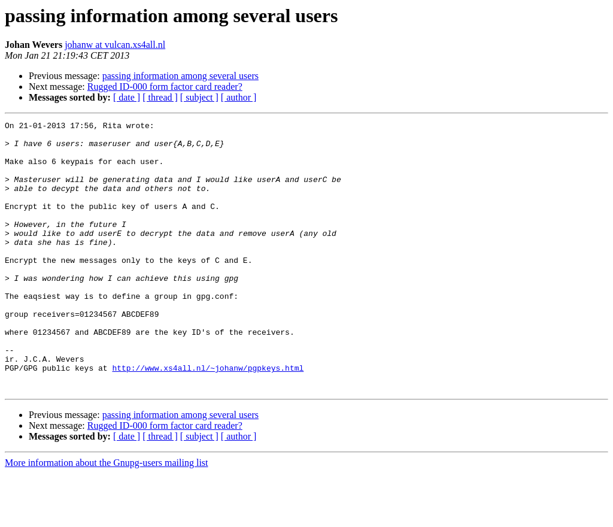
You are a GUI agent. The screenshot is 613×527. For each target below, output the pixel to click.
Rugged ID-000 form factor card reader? (164, 86)
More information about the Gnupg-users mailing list (106, 516)
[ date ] (126, 97)
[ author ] (239, 97)
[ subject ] (199, 97)
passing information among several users (180, 76)
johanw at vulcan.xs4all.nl (115, 45)
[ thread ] (160, 97)
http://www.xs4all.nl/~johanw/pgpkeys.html (208, 418)
